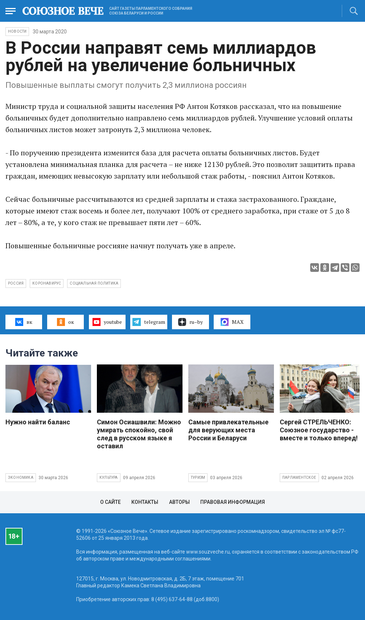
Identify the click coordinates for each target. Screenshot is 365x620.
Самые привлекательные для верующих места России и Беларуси (228, 430)
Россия (16, 283)
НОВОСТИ (17, 31)
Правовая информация (232, 502)
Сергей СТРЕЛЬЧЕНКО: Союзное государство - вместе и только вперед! (319, 430)
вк (23, 322)
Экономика (20, 478)
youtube (107, 322)
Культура (108, 478)
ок (65, 322)
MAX (232, 322)
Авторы (179, 502)
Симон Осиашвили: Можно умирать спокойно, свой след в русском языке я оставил (139, 434)
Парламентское (299, 478)
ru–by (190, 322)
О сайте (110, 502)
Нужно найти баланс (37, 422)
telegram (148, 322)
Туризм (198, 478)
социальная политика (94, 283)
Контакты (144, 502)
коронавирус (46, 283)
